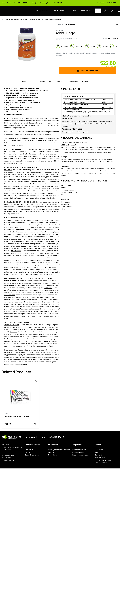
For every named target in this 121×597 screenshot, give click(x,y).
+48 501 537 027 (56, 3)
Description (26, 81)
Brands (27, 452)
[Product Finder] (98, 10)
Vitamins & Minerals (12, 19)
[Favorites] (36, 381)
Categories (41, 11)
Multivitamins (24, 19)
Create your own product (80, 455)
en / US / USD (112, 3)
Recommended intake (43, 81)
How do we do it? (101, 463)
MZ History (99, 449)
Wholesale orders (78, 452)
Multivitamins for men (36, 19)
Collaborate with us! (79, 449)
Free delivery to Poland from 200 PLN (15, 3)
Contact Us (29, 449)
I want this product (87, 70)
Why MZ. (98, 452)
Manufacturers (59, 11)
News (74, 11)
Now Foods (61, 30)
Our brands (99, 455)
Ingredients (60, 81)
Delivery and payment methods (59, 449)
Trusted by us (100, 457)
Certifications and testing (104, 460)
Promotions (86, 11)
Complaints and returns (33, 455)
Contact (100, 3)
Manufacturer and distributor (78, 81)
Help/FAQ (51, 452)
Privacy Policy (52, 455)
